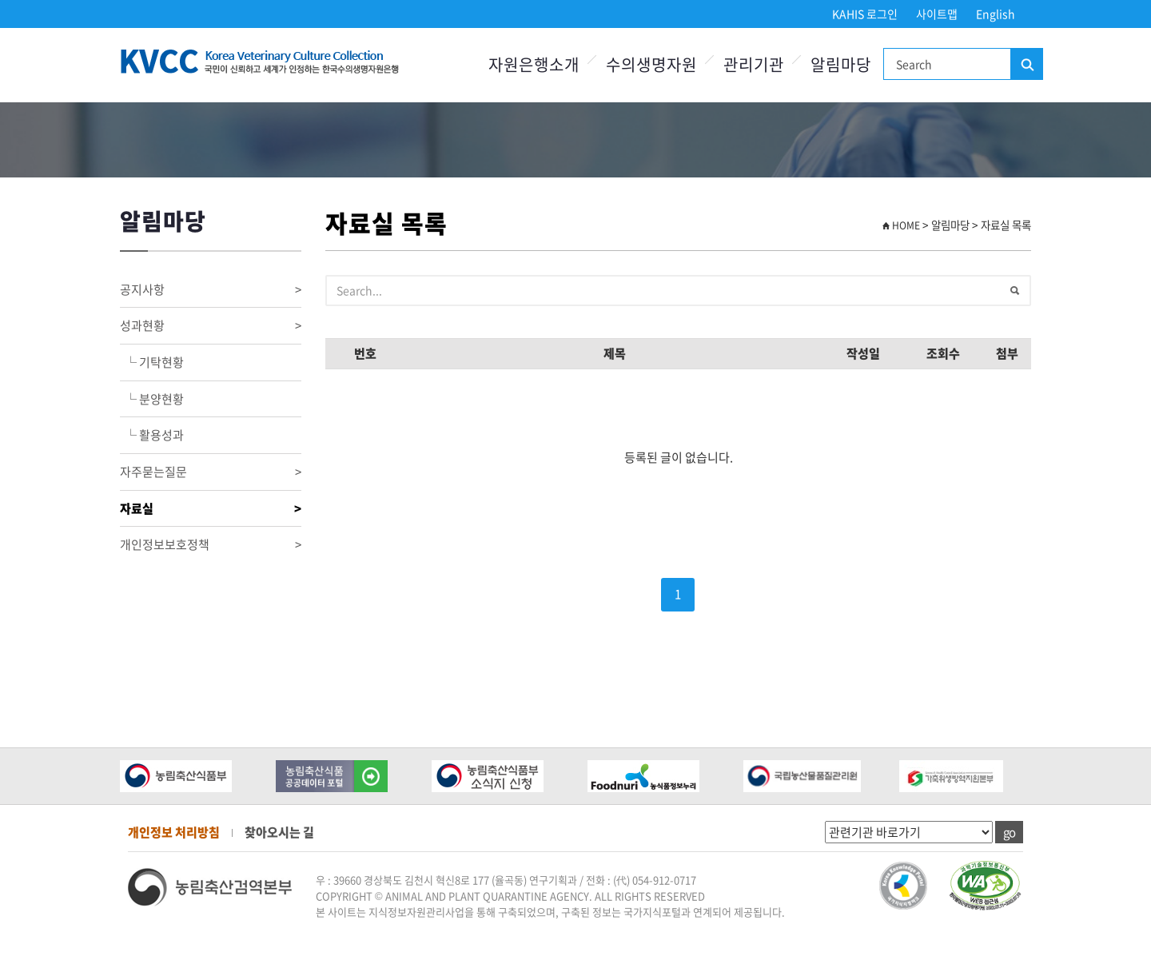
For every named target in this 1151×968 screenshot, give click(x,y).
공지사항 (210, 290)
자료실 (210, 509)
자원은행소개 (533, 64)
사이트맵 (937, 14)
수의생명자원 (651, 64)
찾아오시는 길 (279, 832)
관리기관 (753, 64)
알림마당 (840, 64)
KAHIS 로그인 (865, 14)
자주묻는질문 (210, 472)
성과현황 (210, 326)
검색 (1026, 65)
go (1009, 832)
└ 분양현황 (152, 399)
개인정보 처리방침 (174, 832)
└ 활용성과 (152, 435)
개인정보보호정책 (210, 545)
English (995, 14)
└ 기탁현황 (152, 362)
